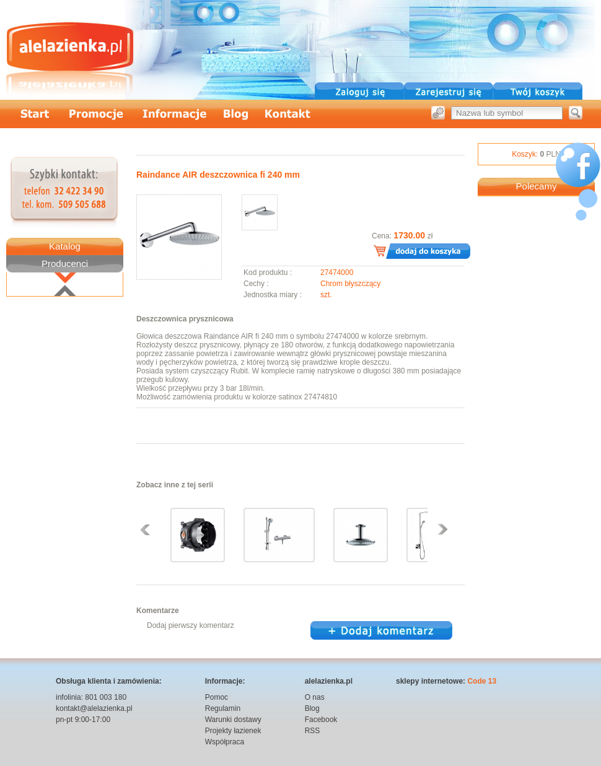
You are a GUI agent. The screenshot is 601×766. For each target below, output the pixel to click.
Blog (312, 708)
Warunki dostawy (233, 719)
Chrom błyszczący (350, 283)
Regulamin (222, 708)
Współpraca (224, 742)
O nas (315, 697)
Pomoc (216, 697)
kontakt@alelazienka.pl (94, 708)
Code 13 (481, 681)
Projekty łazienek (233, 730)
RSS (312, 730)
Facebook (321, 719)
